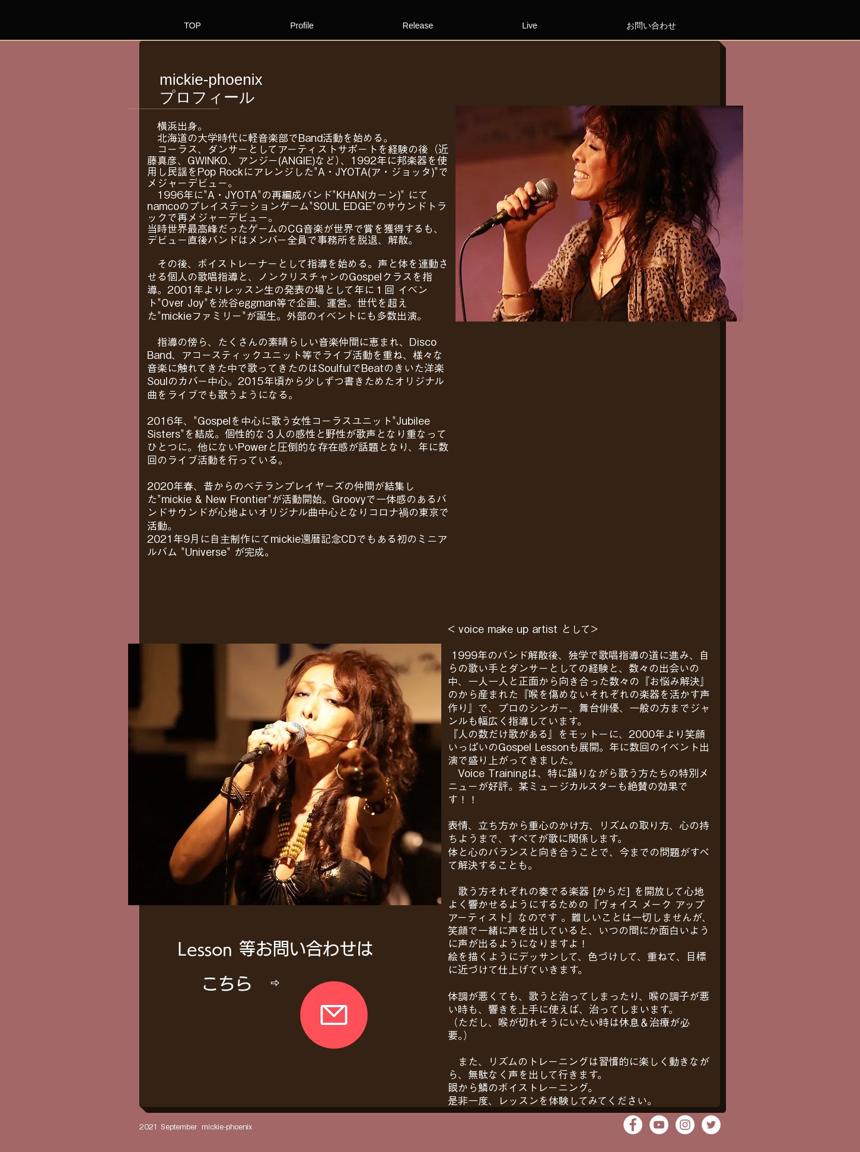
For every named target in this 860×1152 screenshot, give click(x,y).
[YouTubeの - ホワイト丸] (658, 1124)
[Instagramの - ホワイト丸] (685, 1124)
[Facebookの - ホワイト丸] (632, 1124)
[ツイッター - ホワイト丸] (711, 1124)
